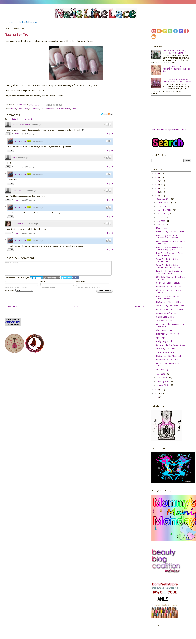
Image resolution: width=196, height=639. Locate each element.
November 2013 (164, 202)
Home (10, 22)
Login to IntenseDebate (36, 277)
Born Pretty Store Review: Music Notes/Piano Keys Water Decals (177, 80)
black (13, 108)
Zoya (73, 108)
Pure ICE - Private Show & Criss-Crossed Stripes (170, 272)
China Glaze (22, 108)
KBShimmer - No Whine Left (168, 356)
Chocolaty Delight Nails (166, 348)
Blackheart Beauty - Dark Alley (169, 309)
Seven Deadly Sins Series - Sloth (170, 305)
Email (42, 281)
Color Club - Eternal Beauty (168, 283)
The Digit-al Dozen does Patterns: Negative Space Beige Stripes (176, 68)
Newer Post (12, 306)
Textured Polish (63, 108)
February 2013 (163, 381)
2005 (156, 397)
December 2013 (164, 199)
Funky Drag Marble (164, 341)
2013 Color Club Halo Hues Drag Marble (170, 278)
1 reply (17, 134)
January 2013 (162, 385)
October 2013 (163, 206)
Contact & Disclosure (28, 22)
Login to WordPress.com (51, 277)
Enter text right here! (58, 268)
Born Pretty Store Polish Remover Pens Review (167, 236)
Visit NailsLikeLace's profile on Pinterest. (169, 129)
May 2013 (161, 224)
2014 (156, 192)
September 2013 (164, 210)
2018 (156, 177)
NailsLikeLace (20, 104)
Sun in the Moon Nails (165, 352)
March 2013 (162, 377)
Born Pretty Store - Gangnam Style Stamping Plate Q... (169, 248)
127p (29, 141)
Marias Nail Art (19, 190)
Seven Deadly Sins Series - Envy (170, 231)
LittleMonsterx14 (19, 223)
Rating (20, 119)
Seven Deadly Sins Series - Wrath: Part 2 (167, 260)
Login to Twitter (66, 277)
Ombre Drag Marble (165, 317)
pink (43, 108)
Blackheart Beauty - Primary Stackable (168, 291)
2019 (156, 173)
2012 (156, 389)
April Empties (161, 337)
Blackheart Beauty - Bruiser (168, 359)
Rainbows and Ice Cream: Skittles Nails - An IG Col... (170, 242)
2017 (156, 181)
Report (110, 134)
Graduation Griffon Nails (166, 313)
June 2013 (161, 221)
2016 (156, 184)
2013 (156, 195)
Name (7, 281)
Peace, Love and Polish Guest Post (169, 364)
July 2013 (161, 217)
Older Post (140, 306)
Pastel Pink (34, 108)
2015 (156, 188)
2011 (156, 393)
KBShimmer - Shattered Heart (169, 302)
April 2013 (161, 374)
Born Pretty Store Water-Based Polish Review (170, 254)
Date (14, 119)
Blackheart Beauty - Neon (167, 334)
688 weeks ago (36, 125)
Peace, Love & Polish (21, 124)
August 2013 (162, 213)
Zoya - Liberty (162, 369)
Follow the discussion (110, 114)
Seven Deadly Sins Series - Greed (170, 345)
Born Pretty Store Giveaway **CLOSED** (168, 297)
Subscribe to (19, 290)
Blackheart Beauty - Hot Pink (168, 286)
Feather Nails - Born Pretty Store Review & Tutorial (174, 51)
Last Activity (28, 119)
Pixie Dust (50, 108)
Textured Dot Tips (164, 320)
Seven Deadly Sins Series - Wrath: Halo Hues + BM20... (169, 266)
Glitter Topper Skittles (165, 330)
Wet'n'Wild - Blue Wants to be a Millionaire (170, 325)
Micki (15, 157)
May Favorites (162, 228)
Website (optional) (83, 281)
